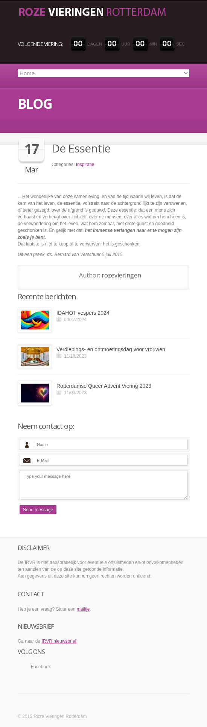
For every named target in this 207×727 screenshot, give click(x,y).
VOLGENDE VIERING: (40, 43)
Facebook (41, 666)
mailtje (83, 609)
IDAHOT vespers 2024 (83, 313)
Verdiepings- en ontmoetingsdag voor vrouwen (110, 349)
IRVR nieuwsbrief (58, 641)
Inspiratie (85, 164)
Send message (38, 509)
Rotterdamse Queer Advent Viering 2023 (103, 386)
